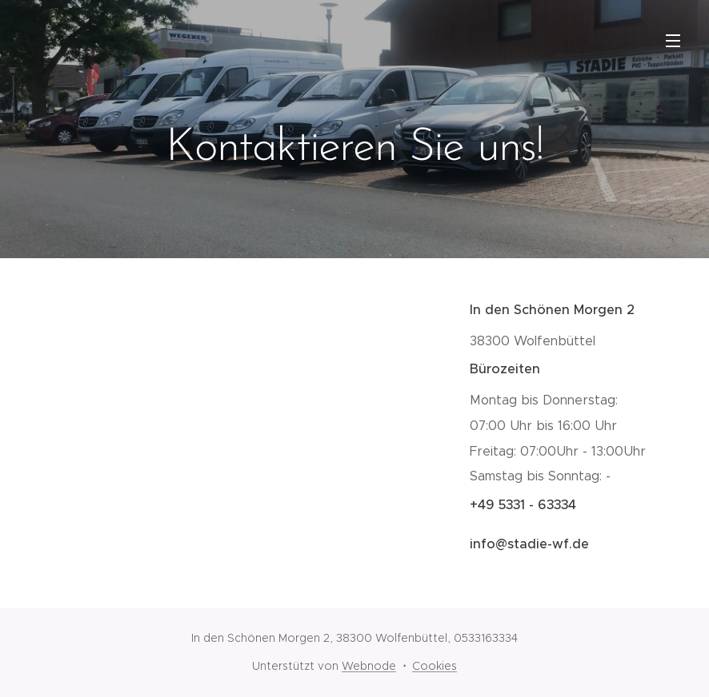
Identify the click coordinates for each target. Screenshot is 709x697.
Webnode (369, 666)
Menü (673, 41)
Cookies (434, 666)
